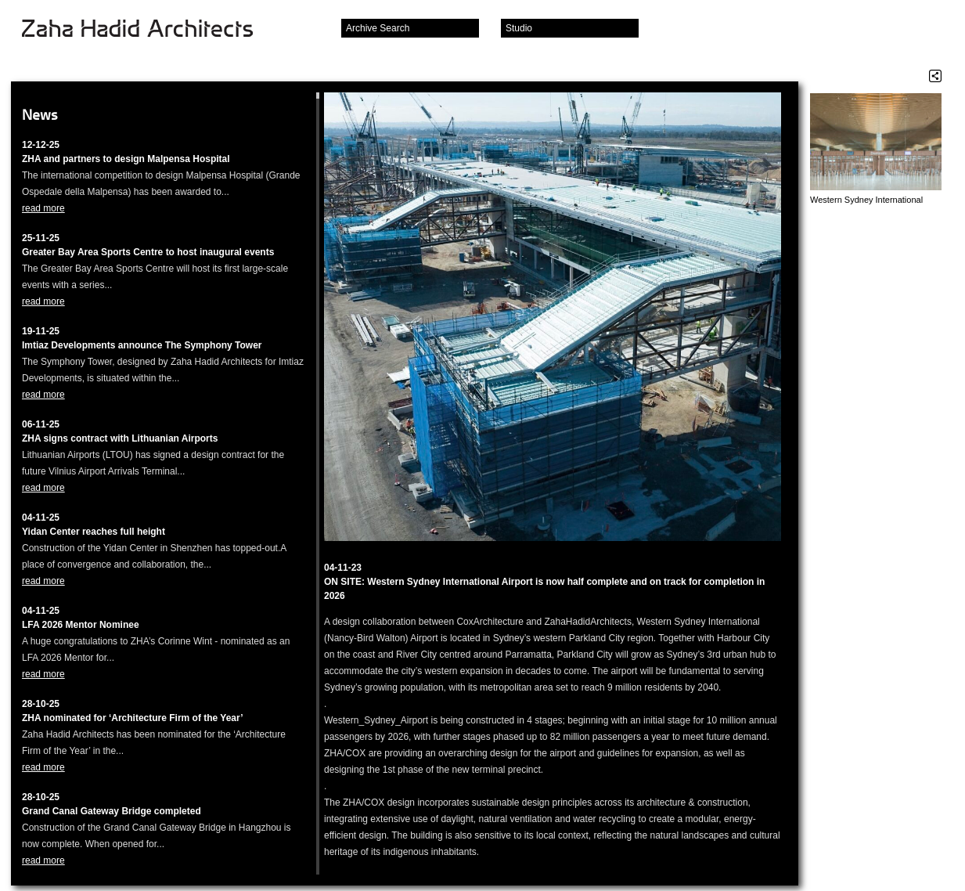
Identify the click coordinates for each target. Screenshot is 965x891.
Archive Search (377, 28)
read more (43, 208)
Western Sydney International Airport (866, 200)
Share (935, 76)
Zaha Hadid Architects (150, 30)
